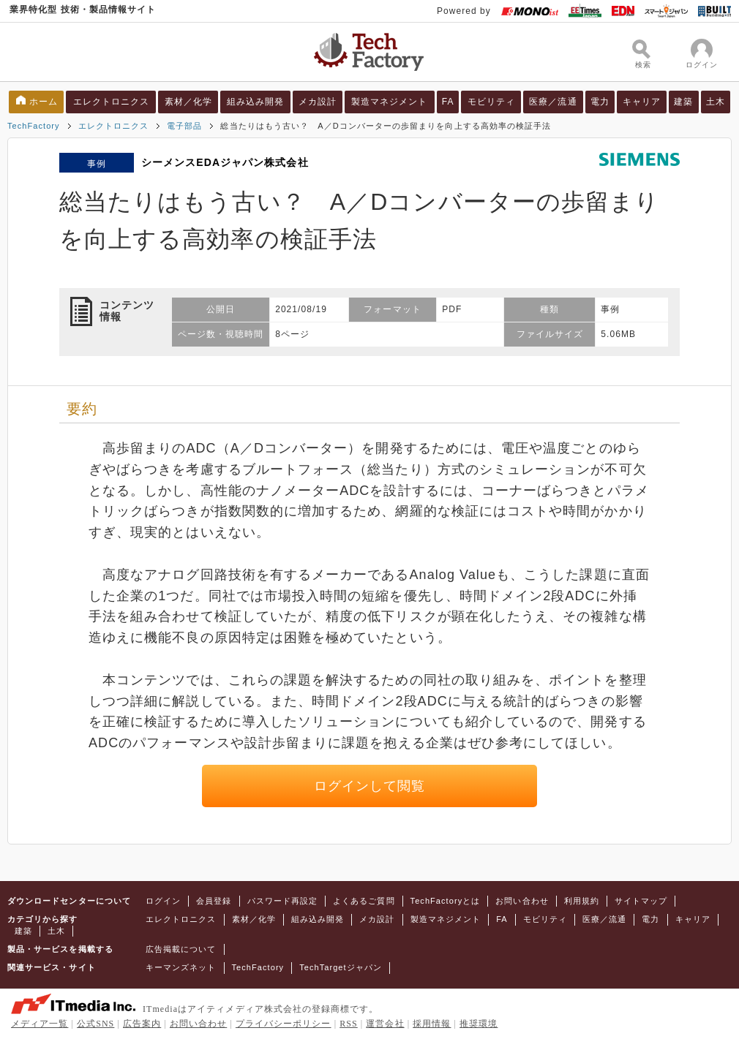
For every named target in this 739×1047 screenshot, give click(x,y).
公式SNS (95, 1023)
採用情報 (432, 1023)
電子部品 (184, 125)
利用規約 (581, 900)
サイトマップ (641, 900)
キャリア (642, 102)
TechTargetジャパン (340, 967)
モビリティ (491, 102)
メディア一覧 (39, 1023)
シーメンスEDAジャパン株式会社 (225, 162)
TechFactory (33, 125)
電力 (599, 102)
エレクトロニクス (111, 102)
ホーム (43, 102)
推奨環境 (478, 1023)
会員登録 (213, 900)
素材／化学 (188, 102)
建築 (683, 102)
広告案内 (142, 1023)
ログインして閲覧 (370, 786)
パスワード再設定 (282, 900)
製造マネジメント (389, 102)
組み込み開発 (255, 102)
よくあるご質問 (363, 900)
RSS (349, 1023)
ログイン (163, 900)
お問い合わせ (521, 900)
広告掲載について (181, 949)
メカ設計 (318, 102)
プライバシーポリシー (283, 1023)
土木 (715, 102)
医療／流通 (553, 102)
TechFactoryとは (445, 900)
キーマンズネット (181, 967)
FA (448, 102)
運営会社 (385, 1023)
